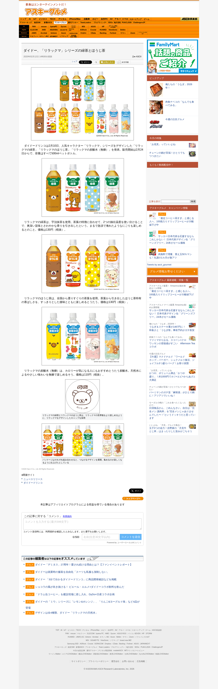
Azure (63, 33)
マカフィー (34, 36)
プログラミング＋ (118, 647)
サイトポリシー (78, 661)
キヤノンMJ (44, 36)
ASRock (83, 30)
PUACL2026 (127, 22)
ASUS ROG (54, 30)
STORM (149, 633)
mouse (43, 27)
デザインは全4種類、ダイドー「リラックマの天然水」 (66, 612)
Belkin (122, 30)
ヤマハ (123, 33)
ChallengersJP (139, 22)
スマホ (125, 19)
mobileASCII (118, 650)
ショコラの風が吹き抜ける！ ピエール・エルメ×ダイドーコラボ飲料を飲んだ (79, 586)
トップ (23, 19)
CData (93, 33)
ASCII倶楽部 (190, 19)
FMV (34, 27)
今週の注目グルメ (174, 119)
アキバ (117, 19)
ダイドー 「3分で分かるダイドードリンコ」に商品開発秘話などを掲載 (75, 579)
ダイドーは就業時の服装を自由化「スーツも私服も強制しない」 (72, 571)
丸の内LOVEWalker (146, 654)
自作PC (104, 19)
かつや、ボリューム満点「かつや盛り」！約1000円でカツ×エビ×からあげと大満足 (172, 376)
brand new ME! (125, 640)
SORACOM (99, 644)
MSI (83, 27)
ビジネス (43, 19)
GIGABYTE (63, 30)
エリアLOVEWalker (69, 654)
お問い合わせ (128, 661)
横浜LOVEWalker (85, 654)
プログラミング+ (100, 22)
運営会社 (115, 661)
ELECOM (34, 30)
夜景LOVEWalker (116, 654)
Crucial (93, 30)
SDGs (110, 22)
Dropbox (83, 33)
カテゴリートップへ (132, 498)
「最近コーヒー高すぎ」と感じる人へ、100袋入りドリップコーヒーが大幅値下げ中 (171, 294)
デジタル (62, 19)
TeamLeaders (85, 22)
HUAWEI (103, 30)
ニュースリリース (33, 479)
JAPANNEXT (54, 36)
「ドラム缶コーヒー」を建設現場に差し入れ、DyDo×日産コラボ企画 (75, 594)
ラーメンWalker (55, 654)
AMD (44, 30)
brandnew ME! (73, 36)
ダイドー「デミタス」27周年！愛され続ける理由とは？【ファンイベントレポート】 (84, 564)
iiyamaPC (53, 27)
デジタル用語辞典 (105, 650)
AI (30, 19)
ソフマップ (63, 36)
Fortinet (113, 33)
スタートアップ (135, 19)
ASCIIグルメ (46, 11)
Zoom (132, 33)
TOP (57, 630)
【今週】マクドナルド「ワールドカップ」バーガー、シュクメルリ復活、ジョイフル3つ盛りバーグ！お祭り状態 (171, 360)
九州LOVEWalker (131, 654)
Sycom (63, 27)
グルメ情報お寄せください (167, 271)
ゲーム (146, 19)
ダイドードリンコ (33, 482)
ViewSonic (113, 30)
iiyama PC (100, 633)
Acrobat (44, 33)
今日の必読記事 (79, 650)
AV (111, 19)
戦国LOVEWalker (162, 654)
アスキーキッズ (26, 22)
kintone (54, 33)
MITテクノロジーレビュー (134, 650)
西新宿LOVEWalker (100, 654)
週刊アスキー (73, 22)
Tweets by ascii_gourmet (159, 264)
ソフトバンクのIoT (142, 33)
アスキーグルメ (60, 22)
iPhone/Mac (75, 19)
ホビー (95, 19)
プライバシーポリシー (98, 661)
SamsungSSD (71, 29)
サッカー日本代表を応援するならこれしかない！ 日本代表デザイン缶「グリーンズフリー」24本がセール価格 (172, 313)
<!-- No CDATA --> (172, 183)
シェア (74, 61)
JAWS (34, 33)
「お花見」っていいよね (162, 144)
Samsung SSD (73, 644)
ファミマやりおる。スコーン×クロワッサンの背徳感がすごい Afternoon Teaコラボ (172, 343)
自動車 (87, 19)
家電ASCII (48, 22)
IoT (34, 19)
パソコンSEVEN (73, 26)
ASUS (93, 27)
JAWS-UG (80, 637)
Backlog (103, 33)
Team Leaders (104, 647)
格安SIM (37, 22)
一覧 (95, 62)
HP (103, 27)
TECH (52, 19)
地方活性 (117, 22)
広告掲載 (141, 661)
